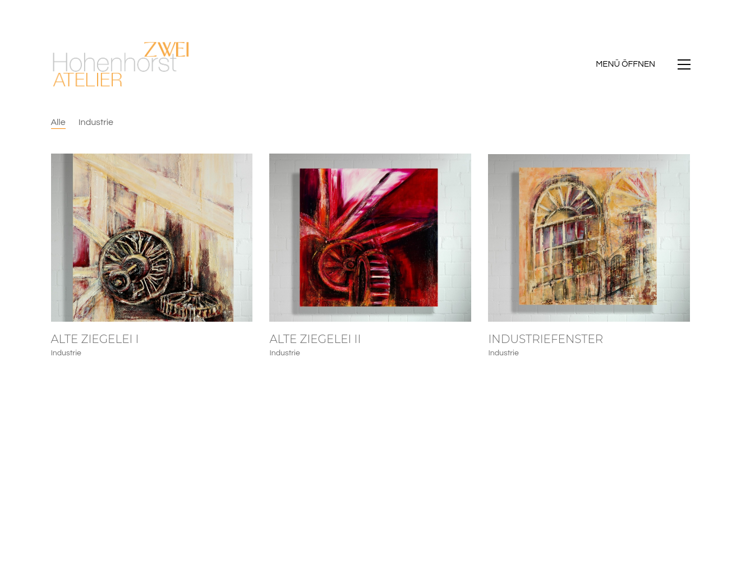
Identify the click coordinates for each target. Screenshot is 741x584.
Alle (58, 122)
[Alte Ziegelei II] (370, 238)
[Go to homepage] (121, 64)
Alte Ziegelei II (315, 339)
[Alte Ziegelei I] (152, 238)
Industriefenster (545, 339)
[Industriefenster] (589, 239)
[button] (643, 64)
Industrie (96, 122)
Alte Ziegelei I (95, 339)
